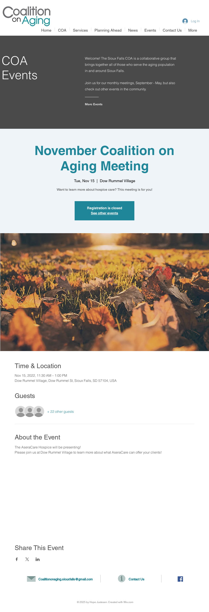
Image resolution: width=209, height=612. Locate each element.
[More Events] (102, 104)
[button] (80, 29)
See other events (104, 213)
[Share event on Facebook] (17, 559)
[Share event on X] (27, 559)
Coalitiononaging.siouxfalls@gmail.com (65, 579)
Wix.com (128, 602)
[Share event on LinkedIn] (38, 559)
